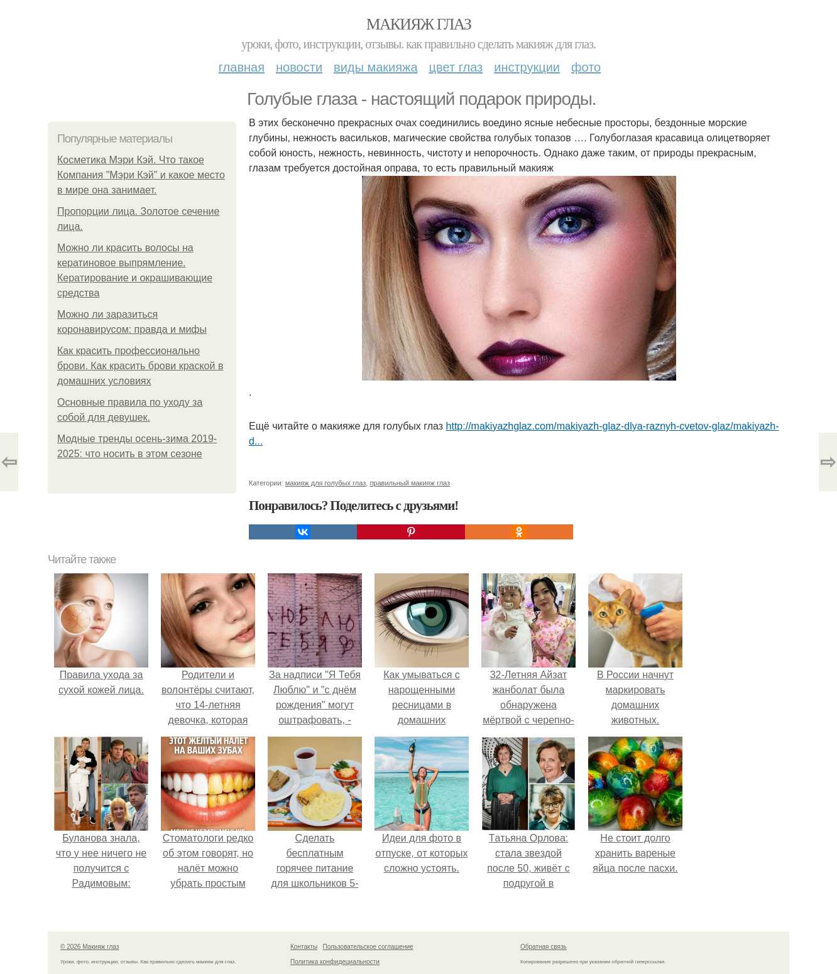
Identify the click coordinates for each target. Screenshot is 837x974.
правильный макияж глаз (409, 483)
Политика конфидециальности (335, 961)
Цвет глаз (456, 67)
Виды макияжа (376, 67)
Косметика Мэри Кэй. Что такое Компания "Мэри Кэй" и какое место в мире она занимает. (141, 174)
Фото (586, 67)
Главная (242, 67)
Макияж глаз (418, 24)
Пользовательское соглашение (368, 946)
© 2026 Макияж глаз (89, 946)
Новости (299, 67)
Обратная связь (543, 946)
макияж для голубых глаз (325, 483)
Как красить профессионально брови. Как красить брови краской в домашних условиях (140, 365)
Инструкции (527, 67)
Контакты (303, 946)
